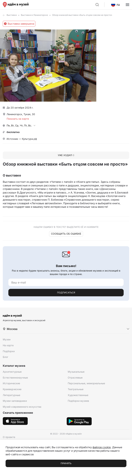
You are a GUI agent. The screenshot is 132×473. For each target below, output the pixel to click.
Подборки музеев (78, 400)
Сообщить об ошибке (66, 233)
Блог (5, 356)
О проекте (9, 437)
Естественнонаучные (15, 377)
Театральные (75, 389)
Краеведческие (12, 389)
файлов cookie (101, 447)
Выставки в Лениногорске (34, 15)
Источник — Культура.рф (22, 138)
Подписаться (66, 292)
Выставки (12, 15)
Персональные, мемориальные (86, 383)
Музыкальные (76, 371)
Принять (66, 463)
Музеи (6, 339)
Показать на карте (18, 118)
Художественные (78, 395)
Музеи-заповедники (15, 400)
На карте (8, 345)
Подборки (9, 351)
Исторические (11, 383)
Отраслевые (75, 377)
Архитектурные (12, 371)
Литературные (11, 395)
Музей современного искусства (22, 406)
